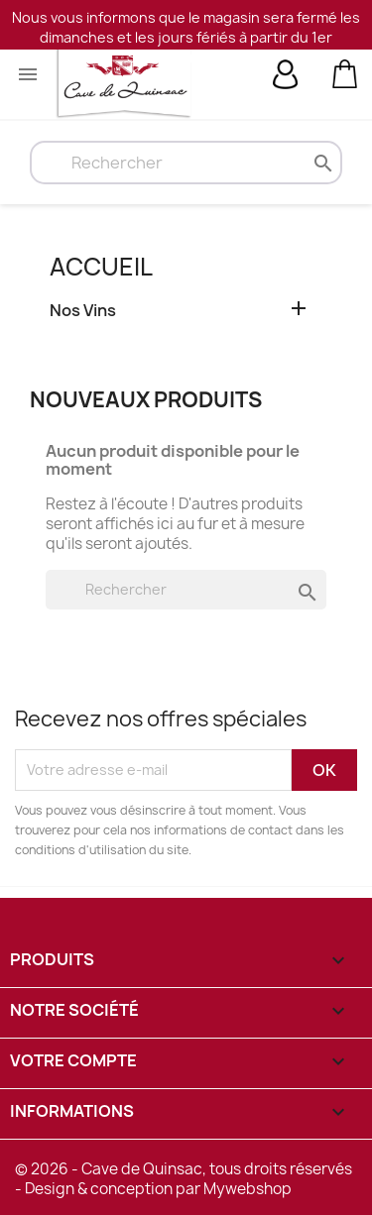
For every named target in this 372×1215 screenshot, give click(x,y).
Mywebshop (247, 1188)
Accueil (101, 266)
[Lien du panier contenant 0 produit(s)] (344, 72)
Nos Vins (83, 310)
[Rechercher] (186, 162)
